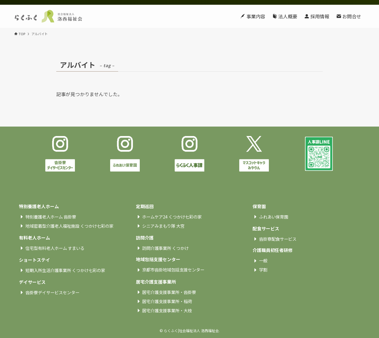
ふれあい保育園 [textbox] (273, 217)
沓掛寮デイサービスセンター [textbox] (52, 292)
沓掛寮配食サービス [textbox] (277, 239)
